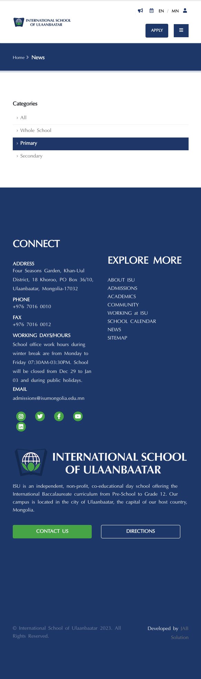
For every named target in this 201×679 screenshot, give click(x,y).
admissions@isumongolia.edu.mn (48, 398)
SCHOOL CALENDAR (132, 321)
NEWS (114, 330)
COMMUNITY (123, 305)
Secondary (31, 156)
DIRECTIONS (140, 531)
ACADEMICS (122, 297)
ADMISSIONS (122, 288)
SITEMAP (117, 338)
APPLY (157, 31)
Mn (175, 11)
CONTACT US (52, 531)
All (23, 118)
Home (18, 57)
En (161, 11)
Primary (28, 143)
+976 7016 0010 (32, 307)
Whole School (35, 130)
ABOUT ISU (121, 280)
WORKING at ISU (128, 313)
